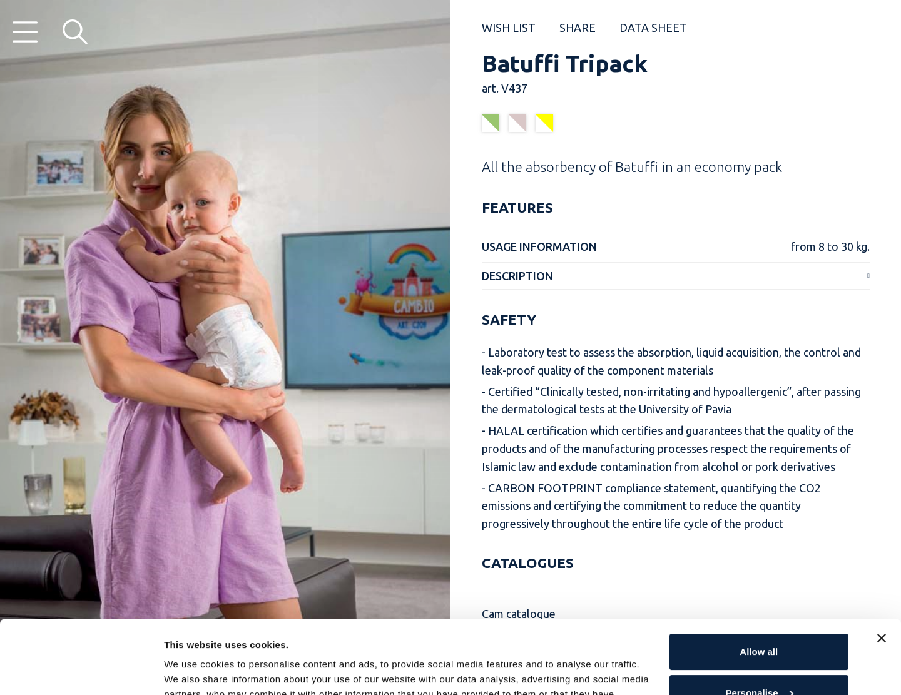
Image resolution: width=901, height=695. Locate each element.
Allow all (759, 578)
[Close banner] (881, 565)
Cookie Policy (540, 636)
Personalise (759, 619)
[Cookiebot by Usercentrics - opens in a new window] (81, 670)
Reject (759, 660)
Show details (193, 670)
